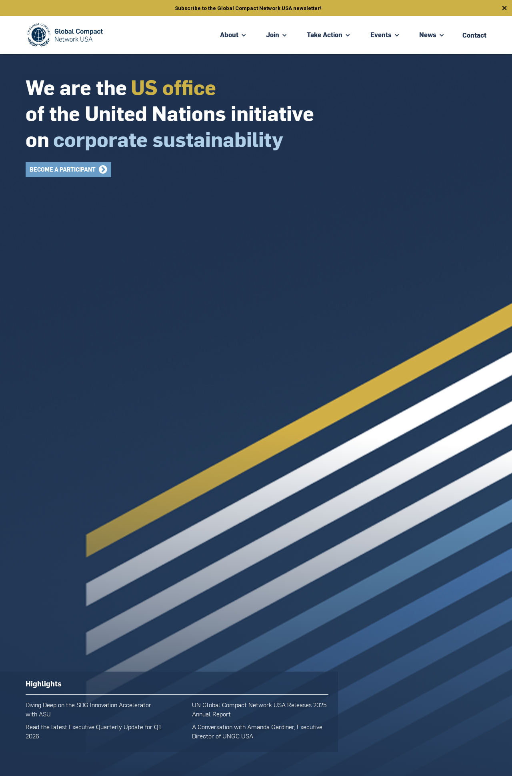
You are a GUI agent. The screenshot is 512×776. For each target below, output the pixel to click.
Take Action (324, 34)
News (427, 34)
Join (272, 34)
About (229, 34)
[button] (233, 35)
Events (381, 34)
